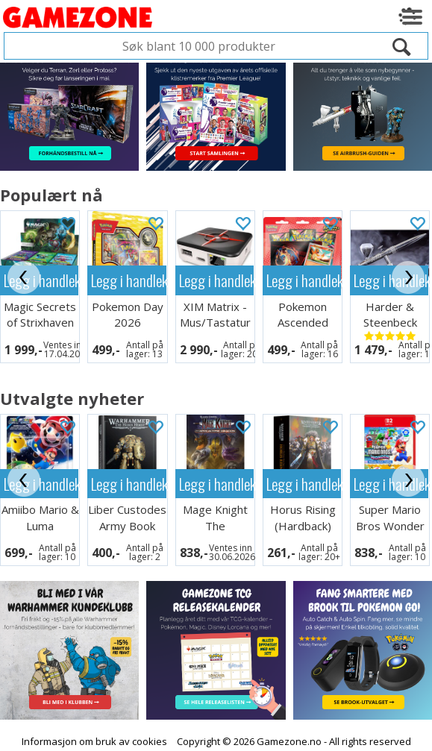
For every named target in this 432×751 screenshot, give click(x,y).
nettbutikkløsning (196, 736)
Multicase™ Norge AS (327, 736)
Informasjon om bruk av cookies (94, 722)
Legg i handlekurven (128, 280)
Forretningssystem (99, 736)
